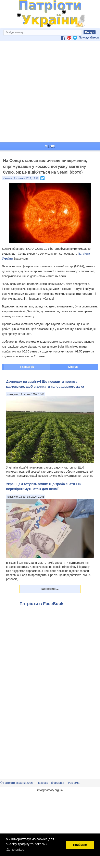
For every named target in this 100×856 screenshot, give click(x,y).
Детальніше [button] (15, 849)
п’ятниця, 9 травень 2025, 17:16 (20, 178)
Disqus (73, 366)
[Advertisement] (49, 91)
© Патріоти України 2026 (16, 782)
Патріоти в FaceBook (41, 603)
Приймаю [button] (80, 844)
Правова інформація (50, 782)
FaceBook (27, 366)
